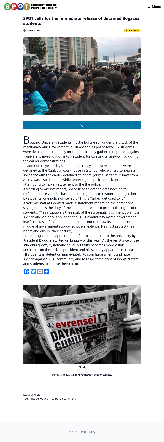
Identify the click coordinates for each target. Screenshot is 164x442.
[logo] (31, 6)
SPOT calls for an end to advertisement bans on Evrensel (82, 375)
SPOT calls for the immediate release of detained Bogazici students (81, 21)
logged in (45, 398)
